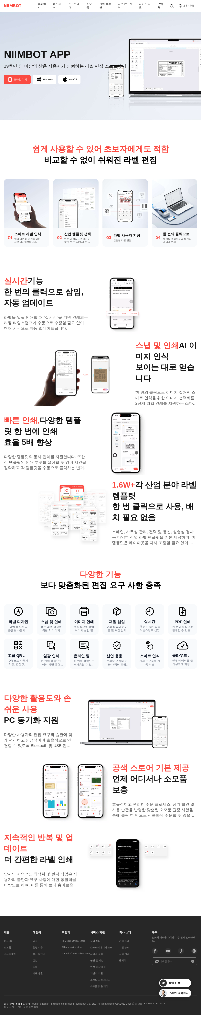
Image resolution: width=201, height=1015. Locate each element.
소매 (35, 967)
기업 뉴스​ (124, 947)
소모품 (89, 5)
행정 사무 (38, 947)
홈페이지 (42, 5)
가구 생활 (38, 973)
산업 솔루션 (105, 5)
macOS (70, 79)
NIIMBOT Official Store (74, 941)
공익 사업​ (124, 954)
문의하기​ (124, 960)
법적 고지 (9, 1007)
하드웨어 (57, 5)
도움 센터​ (95, 941)
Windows (45, 79)
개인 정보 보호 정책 (28, 1007)
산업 (35, 960)
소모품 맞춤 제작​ (99, 986)
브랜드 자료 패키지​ (100, 979)
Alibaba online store (72, 947)
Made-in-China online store (76, 953)
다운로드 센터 (125, 5)
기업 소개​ (124, 941)
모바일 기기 (17, 79)
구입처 (160, 5)
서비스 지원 (145, 5)
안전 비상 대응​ (98, 967)
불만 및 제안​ (96, 960)
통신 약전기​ (39, 954)
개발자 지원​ (96, 973)
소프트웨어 (74, 5)
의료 (35, 941)
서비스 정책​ (96, 954)
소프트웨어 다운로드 (101, 947)
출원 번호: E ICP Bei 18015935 (148, 1003)
